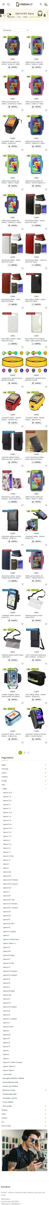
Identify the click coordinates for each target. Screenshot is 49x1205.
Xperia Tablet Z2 (9, 1066)
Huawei (4, 1118)
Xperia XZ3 (7, 876)
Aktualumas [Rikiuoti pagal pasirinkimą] (16, 30)
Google (4, 781)
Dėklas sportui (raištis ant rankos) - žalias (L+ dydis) (10, 182)
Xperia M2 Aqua (9, 991)
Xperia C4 (6, 967)
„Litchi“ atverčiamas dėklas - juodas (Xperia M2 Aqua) (35, 458)
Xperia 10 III (7, 828)
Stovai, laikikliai (8, 1102)
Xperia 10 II (7, 844)
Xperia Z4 (6, 983)
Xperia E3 (6, 999)
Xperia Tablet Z (8, 1070)
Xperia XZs (7, 915)
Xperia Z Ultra (8, 1027)
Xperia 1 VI (7, 796)
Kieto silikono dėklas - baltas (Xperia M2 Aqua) (11, 340)
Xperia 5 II (7, 848)
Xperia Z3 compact (10, 1007)
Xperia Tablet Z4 (9, 943)
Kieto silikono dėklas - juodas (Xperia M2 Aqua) (35, 300)
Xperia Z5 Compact (10, 975)
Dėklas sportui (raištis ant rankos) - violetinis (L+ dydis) (11, 221)
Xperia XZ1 (7, 911)
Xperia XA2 (7, 872)
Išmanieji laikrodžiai (9, 1094)
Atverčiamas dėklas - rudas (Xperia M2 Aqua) (11, 300)
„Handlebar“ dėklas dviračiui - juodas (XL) (11, 616)
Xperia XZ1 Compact (10, 908)
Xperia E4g (7, 995)
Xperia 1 (6, 868)
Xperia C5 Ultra (8, 963)
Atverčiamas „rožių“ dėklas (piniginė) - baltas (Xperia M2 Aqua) (11, 498)
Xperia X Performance (11, 939)
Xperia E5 (6, 947)
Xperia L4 (6, 840)
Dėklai (5, 789)
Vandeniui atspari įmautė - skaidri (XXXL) (34, 616)
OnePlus (5, 777)
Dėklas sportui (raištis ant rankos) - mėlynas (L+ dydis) (35, 142)
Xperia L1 (6, 892)
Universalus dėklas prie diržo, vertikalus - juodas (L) (11, 537)
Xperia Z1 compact (10, 1019)
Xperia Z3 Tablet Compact (12, 1062)
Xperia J (6, 1050)
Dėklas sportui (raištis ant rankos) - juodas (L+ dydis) (11, 63)
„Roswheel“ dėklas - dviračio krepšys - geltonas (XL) (35, 418)
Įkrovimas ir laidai (9, 1090)
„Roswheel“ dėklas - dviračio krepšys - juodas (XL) (11, 142)
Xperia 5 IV (7, 820)
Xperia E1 (6, 1038)
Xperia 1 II (7, 852)
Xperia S (6, 1058)
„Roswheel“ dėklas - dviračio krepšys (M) (35, 537)
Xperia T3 (6, 1046)
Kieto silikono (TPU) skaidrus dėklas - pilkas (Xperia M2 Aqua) (36, 340)
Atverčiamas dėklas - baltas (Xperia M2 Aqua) (11, 261)
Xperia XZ (6, 919)
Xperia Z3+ (7, 1003)
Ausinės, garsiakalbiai (10, 1086)
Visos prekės (6, 1126)
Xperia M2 (7, 1035)
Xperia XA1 (7, 896)
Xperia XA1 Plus (9, 900)
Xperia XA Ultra (8, 923)
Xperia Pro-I (7, 824)
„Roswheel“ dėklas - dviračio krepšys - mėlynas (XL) (11, 735)
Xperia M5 (7, 951)
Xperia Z (6, 1030)
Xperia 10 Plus (8, 856)
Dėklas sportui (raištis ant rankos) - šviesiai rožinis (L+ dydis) (34, 577)
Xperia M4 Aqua (9, 955)
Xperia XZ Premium (10, 904)
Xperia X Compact (9, 931)
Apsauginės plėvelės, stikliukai (13, 1078)
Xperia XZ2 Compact (10, 884)
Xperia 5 (6, 864)
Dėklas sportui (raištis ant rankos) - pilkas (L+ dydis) (34, 498)
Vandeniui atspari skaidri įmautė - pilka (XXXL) (12, 656)
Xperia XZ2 (7, 888)
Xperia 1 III (7, 836)
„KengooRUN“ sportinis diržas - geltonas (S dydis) (36, 379)
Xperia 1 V (7, 808)
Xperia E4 (6, 959)
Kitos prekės (7, 1106)
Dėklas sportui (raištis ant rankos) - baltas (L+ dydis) (34, 63)
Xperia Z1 (6, 1023)
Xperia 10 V (7, 800)
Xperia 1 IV (7, 816)
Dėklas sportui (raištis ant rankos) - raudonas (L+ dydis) (12, 103)
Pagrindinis (7, 758)
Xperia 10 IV (7, 812)
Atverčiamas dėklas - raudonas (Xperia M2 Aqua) (35, 261)
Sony (3, 785)
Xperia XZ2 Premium (10, 880)
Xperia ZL (6, 987)
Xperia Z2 (6, 1015)
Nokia (4, 1114)
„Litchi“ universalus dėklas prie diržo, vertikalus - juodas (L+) (35, 656)
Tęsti (28, 753)
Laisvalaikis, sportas (10, 1098)
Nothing (4, 1110)
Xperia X (6, 935)
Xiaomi (4, 773)
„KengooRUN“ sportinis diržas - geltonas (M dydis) (12, 379)
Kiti (3, 1122)
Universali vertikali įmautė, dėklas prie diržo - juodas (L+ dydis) (11, 458)
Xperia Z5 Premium (10, 971)
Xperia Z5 (6, 979)
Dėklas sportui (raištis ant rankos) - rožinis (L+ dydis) (34, 103)
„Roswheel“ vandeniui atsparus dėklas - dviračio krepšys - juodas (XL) (35, 735)
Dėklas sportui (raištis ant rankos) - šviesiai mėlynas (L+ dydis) (35, 182)
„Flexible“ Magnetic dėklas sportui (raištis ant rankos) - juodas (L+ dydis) (11, 695)
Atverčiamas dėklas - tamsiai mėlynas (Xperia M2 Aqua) (11, 577)
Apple (4, 765)
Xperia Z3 (6, 1011)
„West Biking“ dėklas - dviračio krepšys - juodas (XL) (35, 695)
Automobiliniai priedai (10, 1082)
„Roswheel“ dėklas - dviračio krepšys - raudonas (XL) (11, 418)
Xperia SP (6, 1042)
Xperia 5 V (7, 804)
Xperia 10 (6, 860)
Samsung (5, 769)
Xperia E (6, 1054)
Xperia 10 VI (7, 792)
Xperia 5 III (7, 832)
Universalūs (7, 1074)
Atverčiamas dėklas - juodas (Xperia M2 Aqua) (35, 221)
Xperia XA (6, 927)
